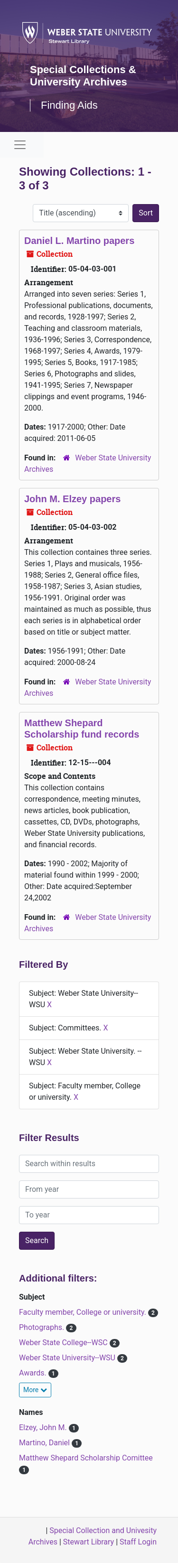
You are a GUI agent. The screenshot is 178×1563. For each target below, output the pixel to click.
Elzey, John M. (44, 1427)
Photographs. (42, 1327)
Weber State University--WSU (68, 1357)
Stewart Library (88, 1541)
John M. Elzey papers (72, 499)
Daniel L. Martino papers (79, 240)
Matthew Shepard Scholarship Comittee (86, 1457)
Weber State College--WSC (64, 1342)
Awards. (33, 1372)
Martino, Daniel (45, 1442)
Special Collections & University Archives (83, 76)
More (35, 1390)
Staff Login (138, 1541)
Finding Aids (69, 105)
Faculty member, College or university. (83, 1312)
